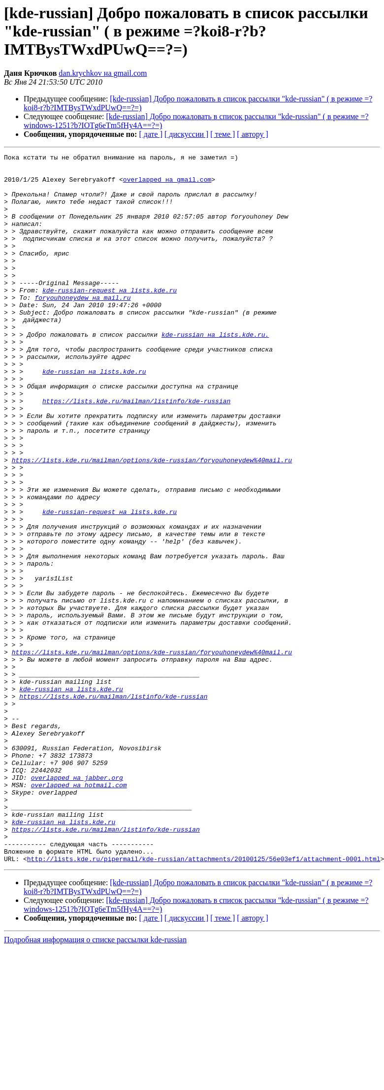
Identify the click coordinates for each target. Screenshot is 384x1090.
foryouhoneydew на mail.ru (82, 326)
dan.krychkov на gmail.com (103, 73)
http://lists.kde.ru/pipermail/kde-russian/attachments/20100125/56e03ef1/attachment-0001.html (204, 1000)
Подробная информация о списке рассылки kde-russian (95, 1081)
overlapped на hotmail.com (79, 911)
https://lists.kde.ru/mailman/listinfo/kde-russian (136, 451)
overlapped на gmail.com (167, 185)
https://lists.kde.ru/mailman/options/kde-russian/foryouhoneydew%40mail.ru (152, 521)
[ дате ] (150, 134)
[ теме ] (222, 134)
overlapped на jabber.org (77, 902)
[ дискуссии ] (186, 134)
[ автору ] (252, 134)
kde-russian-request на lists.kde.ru (109, 318)
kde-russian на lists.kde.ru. (215, 371)
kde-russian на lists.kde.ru (94, 415)
